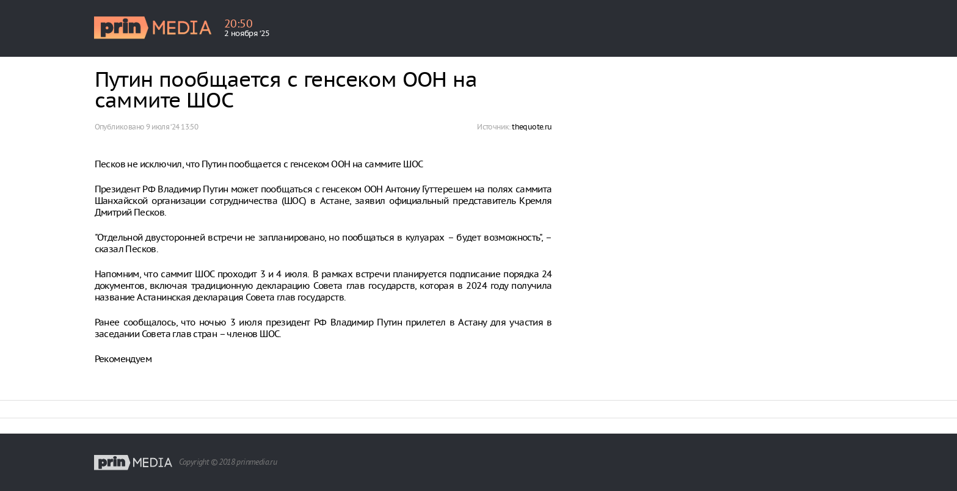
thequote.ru (531, 126)
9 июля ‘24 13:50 (172, 126)
